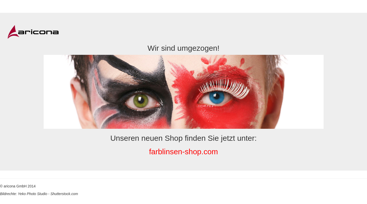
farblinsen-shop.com (183, 151)
